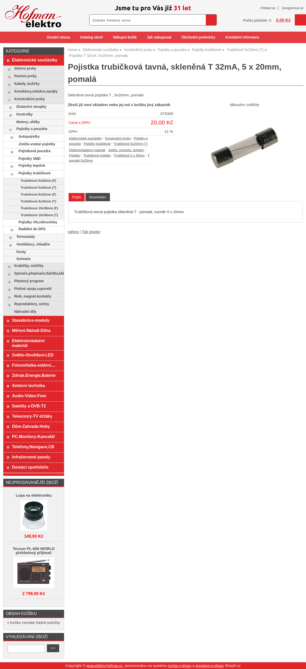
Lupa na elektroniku (34, 495)
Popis (76, 197)
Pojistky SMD (30, 159)
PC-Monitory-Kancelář (33, 436)
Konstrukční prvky (118, 138)
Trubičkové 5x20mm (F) (38, 181)
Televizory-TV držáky (32, 416)
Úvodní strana (58, 37)
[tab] (77, 197)
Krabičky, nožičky (29, 266)
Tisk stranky (91, 232)
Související (97, 197)
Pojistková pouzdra (35, 151)
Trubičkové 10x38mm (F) (39, 208)
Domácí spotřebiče (30, 467)
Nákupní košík (125, 37)
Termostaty (25, 237)
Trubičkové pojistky (97, 155)
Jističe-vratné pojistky (37, 144)
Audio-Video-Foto (29, 395)
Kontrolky (24, 114)
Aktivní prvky (25, 68)
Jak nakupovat (159, 37)
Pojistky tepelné (32, 166)
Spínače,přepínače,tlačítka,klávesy (37, 273)
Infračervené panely (31, 457)
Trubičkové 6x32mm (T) (38, 201)
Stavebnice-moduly (30, 320)
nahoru (73, 232)
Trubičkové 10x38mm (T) (39, 215)
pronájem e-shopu (210, 666)
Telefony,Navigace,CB (33, 446)
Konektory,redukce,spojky (36, 91)
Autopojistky (29, 136)
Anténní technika (28, 385)
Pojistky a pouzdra (31, 129)
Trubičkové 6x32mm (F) (38, 194)
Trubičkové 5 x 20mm (129, 155)
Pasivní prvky (25, 76)
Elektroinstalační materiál (87, 150)
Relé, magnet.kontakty (33, 296)
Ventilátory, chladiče (33, 244)
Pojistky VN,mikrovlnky (38, 222)
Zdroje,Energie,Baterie (34, 375)
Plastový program (29, 281)
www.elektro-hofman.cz (104, 666)
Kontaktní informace (242, 37)
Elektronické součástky (85, 138)
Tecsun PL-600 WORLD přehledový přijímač (34, 551)
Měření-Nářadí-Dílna (31, 330)
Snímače (23, 259)
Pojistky (74, 155)
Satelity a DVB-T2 (29, 406)
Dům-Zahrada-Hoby (31, 426)
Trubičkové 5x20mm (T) (131, 144)
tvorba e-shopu (180, 666)
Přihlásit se (267, 8)
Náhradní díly (25, 312)
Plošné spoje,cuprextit (33, 289)
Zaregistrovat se (292, 8)
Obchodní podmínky (198, 37)
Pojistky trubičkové (97, 144)
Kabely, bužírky (27, 84)
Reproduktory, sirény (31, 304)
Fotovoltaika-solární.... (33, 365)
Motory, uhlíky (28, 122)
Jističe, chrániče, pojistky (126, 150)
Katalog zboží (91, 37)
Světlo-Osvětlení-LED (33, 355)
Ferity (21, 252)
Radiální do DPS (32, 229)
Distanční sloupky (31, 107)
